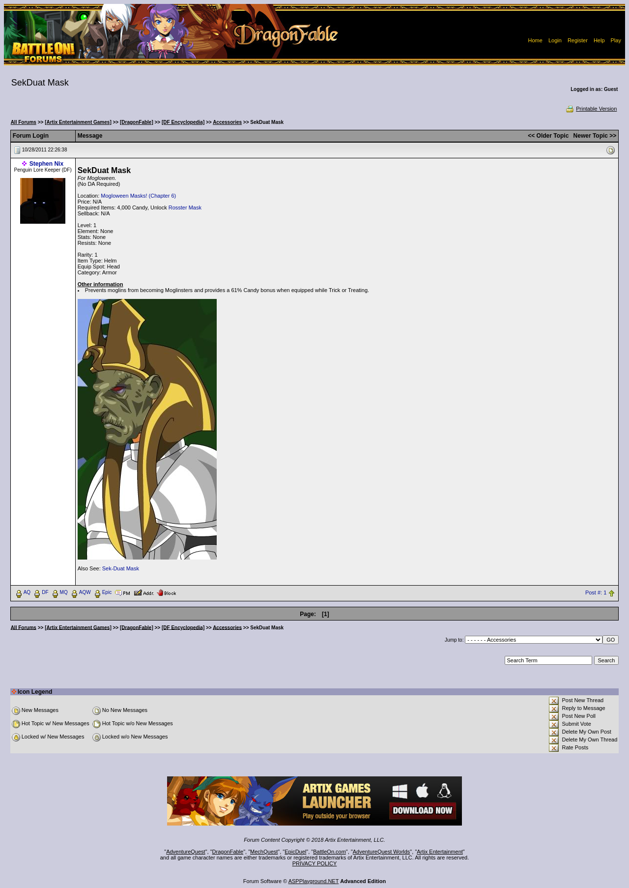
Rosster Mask (185, 207)
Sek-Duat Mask (120, 568)
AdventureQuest (185, 852)
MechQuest (264, 852)
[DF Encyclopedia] (183, 122)
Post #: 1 (595, 592)
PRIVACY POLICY (314, 863)
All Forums (23, 122)
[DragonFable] (136, 122)
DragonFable (228, 852)
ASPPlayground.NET (313, 881)
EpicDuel (295, 852)
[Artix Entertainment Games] (78, 122)
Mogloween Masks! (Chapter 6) (138, 196)
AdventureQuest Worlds (381, 852)
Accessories (227, 122)
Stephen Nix (46, 163)
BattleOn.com (329, 852)
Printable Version (591, 109)
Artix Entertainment (440, 852)
